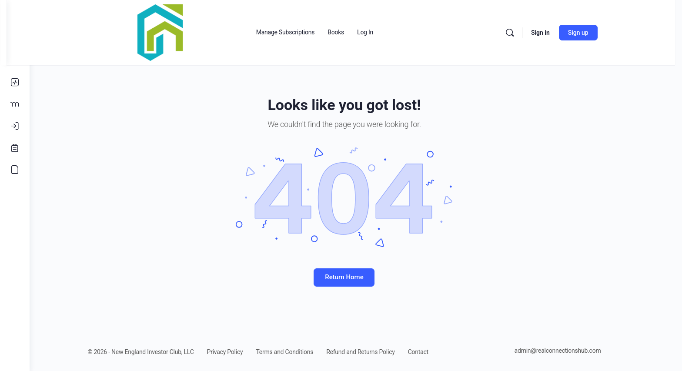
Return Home (356, 277)
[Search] (524, 32)
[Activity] (14, 83)
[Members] (14, 104)
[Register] (14, 148)
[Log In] (14, 126)
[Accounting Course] (14, 169)
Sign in (555, 32)
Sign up (593, 32)
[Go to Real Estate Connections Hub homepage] (175, 32)
